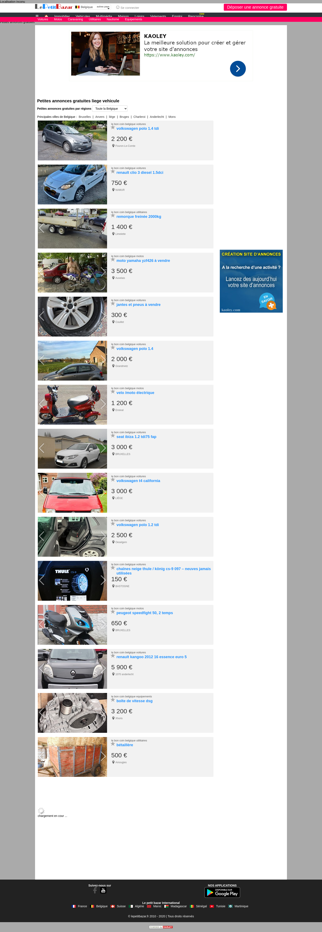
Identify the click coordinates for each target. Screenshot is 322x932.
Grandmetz (121, 366)
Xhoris (119, 718)
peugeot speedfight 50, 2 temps (144, 613)
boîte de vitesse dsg (134, 701)
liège (112, 116)
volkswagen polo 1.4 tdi (137, 128)
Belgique (102, 906)
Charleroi (139, 116)
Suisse (121, 906)
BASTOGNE (122, 586)
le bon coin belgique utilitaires (129, 212)
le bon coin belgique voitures (128, 124)
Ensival (119, 410)
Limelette (120, 234)
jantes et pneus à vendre (138, 305)
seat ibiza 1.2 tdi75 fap (136, 437)
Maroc (157, 906)
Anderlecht (157, 116)
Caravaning (75, 19)
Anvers (100, 116)
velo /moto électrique (135, 393)
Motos (58, 19)
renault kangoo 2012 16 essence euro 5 (151, 657)
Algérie (139, 906)
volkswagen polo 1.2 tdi (137, 525)
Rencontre (196, 16)
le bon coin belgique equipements (131, 696)
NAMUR (120, 189)
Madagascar (179, 906)
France (82, 906)
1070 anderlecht (124, 674)
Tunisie (220, 906)
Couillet (119, 322)
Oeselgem (121, 542)
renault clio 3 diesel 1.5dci (139, 172)
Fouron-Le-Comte (125, 145)
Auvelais (120, 278)
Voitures (43, 19)
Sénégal (201, 906)
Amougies (121, 762)
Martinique (241, 906)
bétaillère (124, 745)
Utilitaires (95, 19)
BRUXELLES (122, 454)
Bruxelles (85, 116)
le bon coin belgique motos (127, 256)
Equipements (133, 19)
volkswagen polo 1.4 (134, 349)
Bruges (124, 116)
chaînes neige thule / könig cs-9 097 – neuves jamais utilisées (163, 571)
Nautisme (113, 19)
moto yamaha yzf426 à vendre (143, 261)
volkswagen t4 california (138, 481)
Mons (171, 116)
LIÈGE (119, 498)
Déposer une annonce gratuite (255, 7)
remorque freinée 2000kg (138, 216)
